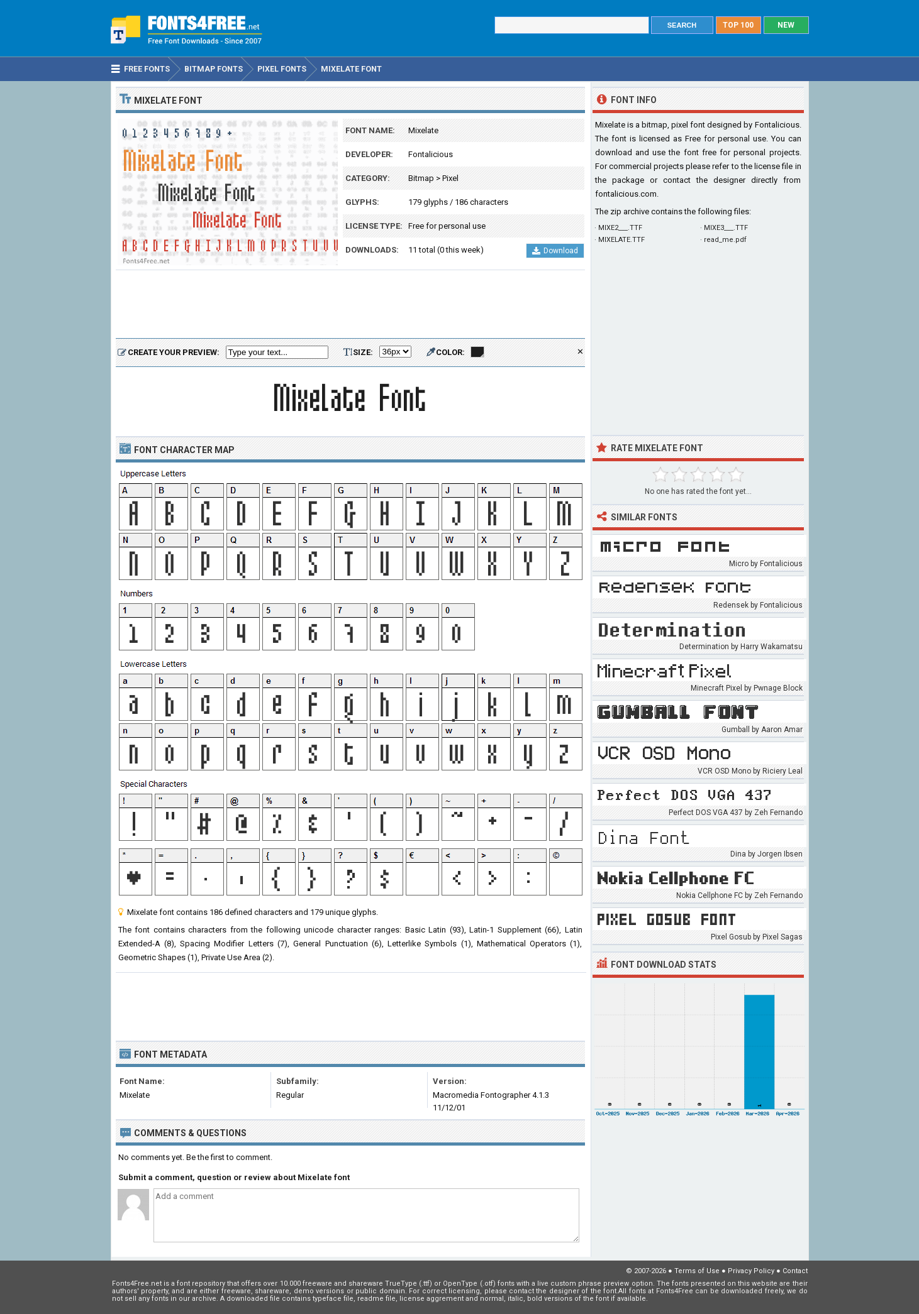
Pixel (450, 178)
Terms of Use (697, 1271)
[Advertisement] (350, 304)
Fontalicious (430, 154)
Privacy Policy (751, 1271)
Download (555, 250)
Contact (795, 1271)
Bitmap (421, 178)
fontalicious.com (626, 194)
